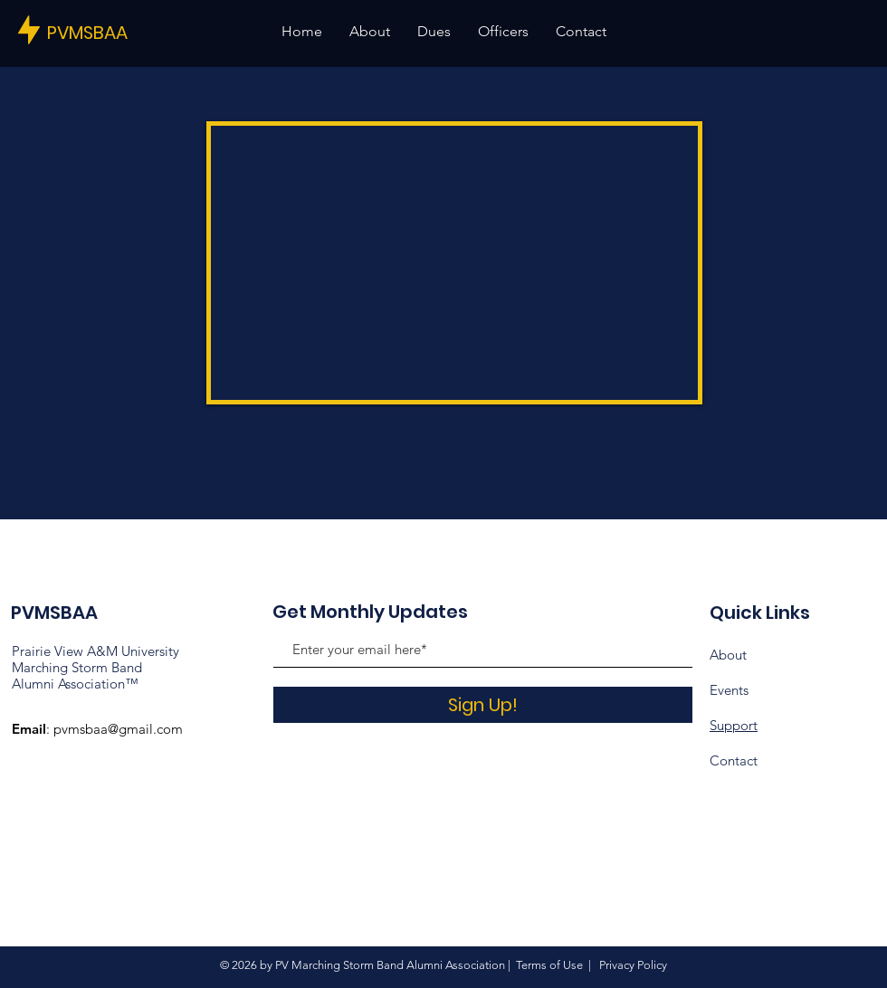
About (728, 654)
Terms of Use (549, 965)
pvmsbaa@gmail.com (118, 728)
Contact (734, 760)
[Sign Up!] (482, 705)
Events (729, 689)
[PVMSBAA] (108, 32)
